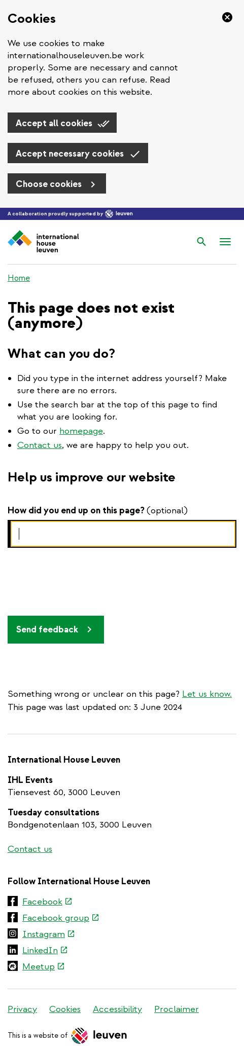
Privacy (22, 1009)
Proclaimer (176, 1009)
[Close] (224, 17)
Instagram (48, 935)
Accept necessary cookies (70, 154)
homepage (81, 431)
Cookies (65, 1009)
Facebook (47, 902)
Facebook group (60, 918)
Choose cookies (49, 184)
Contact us (39, 445)
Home (19, 278)
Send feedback (47, 629)
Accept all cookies (54, 123)
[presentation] (85, 579)
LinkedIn (44, 951)
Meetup (43, 967)
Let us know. (207, 694)
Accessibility (117, 1009)
